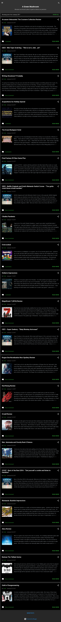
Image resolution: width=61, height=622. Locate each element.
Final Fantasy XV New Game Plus (14, 158)
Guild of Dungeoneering (10, 585)
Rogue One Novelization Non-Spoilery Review (18, 358)
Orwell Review (7, 414)
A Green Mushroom (30, 7)
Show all (56, 14)
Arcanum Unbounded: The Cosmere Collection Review (21, 19)
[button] (58, 20)
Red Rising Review (8, 386)
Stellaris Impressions (9, 273)
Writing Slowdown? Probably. (12, 76)
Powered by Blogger (30, 619)
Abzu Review (6, 529)
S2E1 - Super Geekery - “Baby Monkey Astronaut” (20, 329)
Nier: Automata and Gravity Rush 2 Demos (17, 442)
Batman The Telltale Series (11, 557)
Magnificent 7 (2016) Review (12, 301)
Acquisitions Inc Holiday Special (13, 102)
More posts (30, 613)
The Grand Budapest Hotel (11, 130)
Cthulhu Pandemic (8, 216)
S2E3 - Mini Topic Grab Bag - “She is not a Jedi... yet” (21, 48)
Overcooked (6, 245)
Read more (55, 41)
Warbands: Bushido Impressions (13, 501)
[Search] (59, 3)
